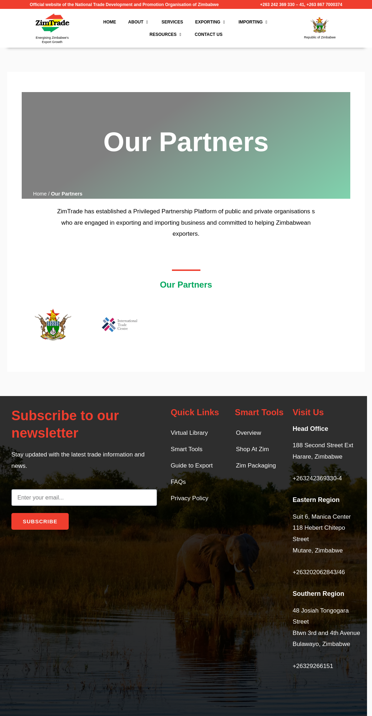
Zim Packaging (256, 465)
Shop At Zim (252, 449)
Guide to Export (192, 465)
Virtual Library (189, 432)
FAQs (178, 482)
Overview (248, 432)
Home (40, 194)
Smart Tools (186, 449)
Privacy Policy (189, 498)
